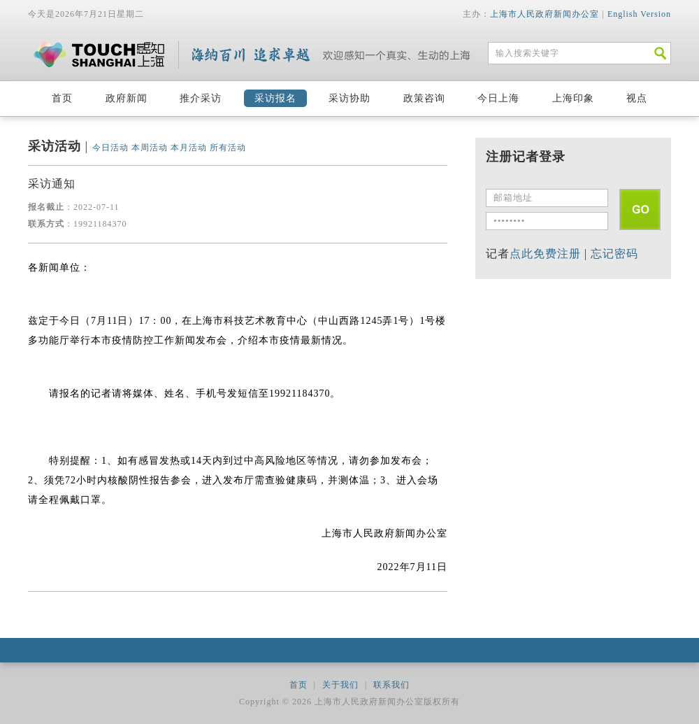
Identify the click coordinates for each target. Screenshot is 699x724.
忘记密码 (614, 254)
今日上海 (498, 98)
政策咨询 (424, 98)
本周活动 (149, 147)
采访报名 (275, 98)
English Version (639, 14)
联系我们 (391, 685)
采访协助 (349, 98)
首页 (62, 98)
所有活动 (228, 147)
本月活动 (189, 147)
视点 (636, 98)
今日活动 (110, 147)
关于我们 (340, 685)
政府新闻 (126, 98)
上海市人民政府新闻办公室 (544, 14)
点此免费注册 (545, 254)
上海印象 (573, 98)
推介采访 (201, 98)
